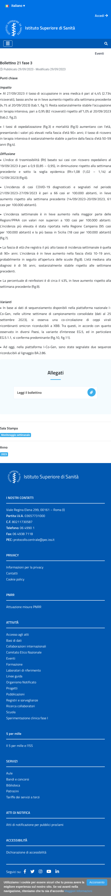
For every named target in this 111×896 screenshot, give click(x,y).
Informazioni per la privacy (24, 567)
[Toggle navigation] (7, 43)
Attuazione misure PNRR (23, 606)
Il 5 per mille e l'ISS (19, 745)
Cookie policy (15, 579)
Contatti (12, 573)
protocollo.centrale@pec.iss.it (34, 539)
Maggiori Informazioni (78, 891)
